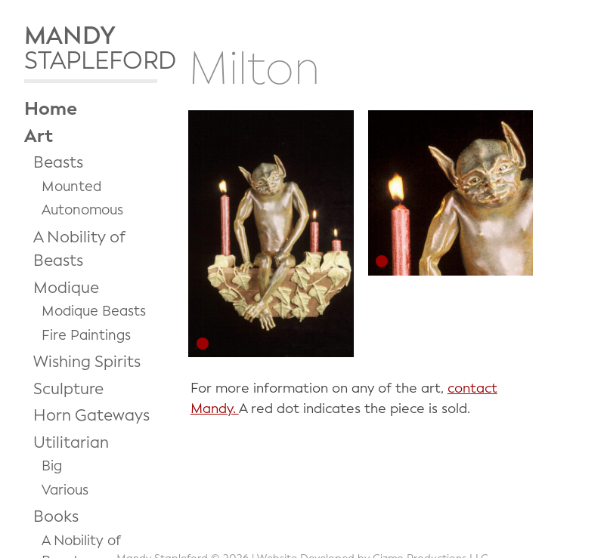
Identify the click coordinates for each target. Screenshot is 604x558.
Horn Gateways (91, 415)
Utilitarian (71, 442)
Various (65, 490)
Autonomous (82, 210)
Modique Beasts (94, 311)
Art (39, 136)
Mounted (71, 186)
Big (52, 466)
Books (56, 516)
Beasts (58, 162)
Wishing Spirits (87, 362)
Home (50, 108)
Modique (66, 288)
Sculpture (68, 389)
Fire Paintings (86, 335)
